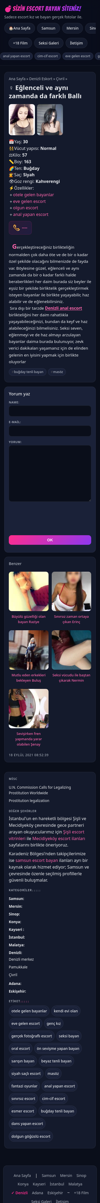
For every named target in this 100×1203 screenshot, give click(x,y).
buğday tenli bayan (28, 372)
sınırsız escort (23, 1098)
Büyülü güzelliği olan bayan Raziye (29, 619)
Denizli (15, 952)
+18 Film (20, 43)
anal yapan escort (16, 56)
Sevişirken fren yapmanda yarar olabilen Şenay (28, 739)
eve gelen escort (77, 56)
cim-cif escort (47, 56)
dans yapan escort (27, 1123)
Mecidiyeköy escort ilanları (58, 838)
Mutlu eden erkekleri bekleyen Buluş (28, 678)
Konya (14, 921)
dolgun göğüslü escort (30, 1136)
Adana (14, 983)
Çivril (60, 78)
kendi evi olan (66, 1010)
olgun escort (25, 208)
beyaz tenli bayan (56, 1060)
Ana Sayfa (17, 78)
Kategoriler (25, 890)
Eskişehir (17, 991)
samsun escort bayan (36, 860)
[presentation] (49, 518)
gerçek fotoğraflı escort (31, 1035)
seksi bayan (69, 1035)
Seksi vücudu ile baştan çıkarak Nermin (71, 678)
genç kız (54, 1023)
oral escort (20, 1048)
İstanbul (16, 937)
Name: (14, 402)
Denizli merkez (21, 959)
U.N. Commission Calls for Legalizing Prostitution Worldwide (40, 790)
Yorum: (15, 442)
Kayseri (16, 929)
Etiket (19, 1001)
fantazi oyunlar (24, 1086)
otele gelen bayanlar (33, 195)
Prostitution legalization (29, 800)
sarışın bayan (22, 1060)
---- (24, 228)
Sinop (14, 913)
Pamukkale (18, 966)
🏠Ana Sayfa (19, 28)
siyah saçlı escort (26, 1073)
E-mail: (15, 422)
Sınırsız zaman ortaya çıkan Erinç (71, 619)
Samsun (48, 28)
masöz (58, 372)
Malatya (16, 944)
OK (50, 540)
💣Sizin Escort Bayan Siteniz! (42, 8)
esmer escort (22, 1111)
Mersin (73, 28)
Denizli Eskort (41, 78)
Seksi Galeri (49, 43)
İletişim (76, 43)
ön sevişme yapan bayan (58, 1048)
